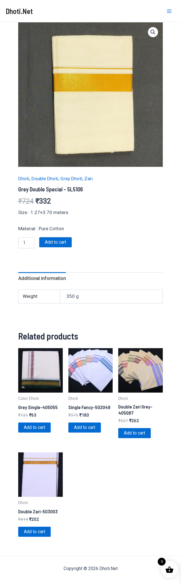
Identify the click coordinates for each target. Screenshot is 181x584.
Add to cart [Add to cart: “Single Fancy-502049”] (84, 427)
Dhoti (23, 178)
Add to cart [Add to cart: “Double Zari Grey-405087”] (134, 433)
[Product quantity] (26, 242)
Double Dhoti (44, 178)
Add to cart (55, 242)
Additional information (42, 278)
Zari (88, 178)
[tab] (42, 278)
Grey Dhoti (71, 178)
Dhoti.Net (19, 11)
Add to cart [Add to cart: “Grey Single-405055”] (34, 427)
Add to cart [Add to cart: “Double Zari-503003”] (34, 531)
